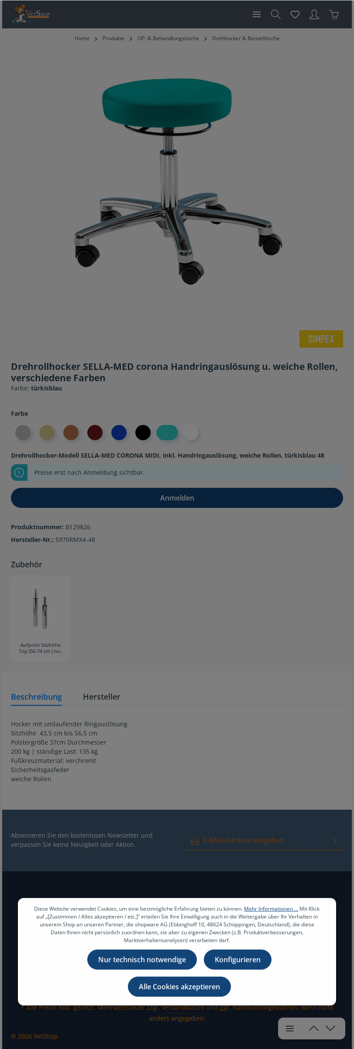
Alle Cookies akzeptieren (179, 989)
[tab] (36, 697)
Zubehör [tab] (26, 564)
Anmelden (177, 498)
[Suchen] (276, 14)
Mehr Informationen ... (271, 910)
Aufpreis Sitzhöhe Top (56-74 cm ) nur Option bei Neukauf (40, 648)
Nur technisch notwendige (142, 961)
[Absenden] (335, 840)
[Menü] (256, 14)
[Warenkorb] (334, 14)
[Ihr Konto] (314, 14)
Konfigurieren (238, 961)
